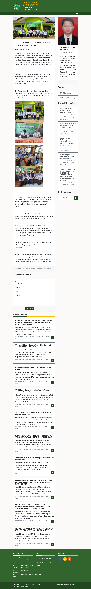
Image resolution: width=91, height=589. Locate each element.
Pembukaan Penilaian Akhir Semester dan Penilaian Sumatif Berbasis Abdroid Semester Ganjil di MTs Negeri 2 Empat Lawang (33, 322)
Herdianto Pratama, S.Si (71, 584)
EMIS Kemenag (65, 93)
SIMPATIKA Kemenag (67, 98)
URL (16, 291)
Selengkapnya (68, 82)
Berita (39, 566)
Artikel (49, 562)
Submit (30, 308)
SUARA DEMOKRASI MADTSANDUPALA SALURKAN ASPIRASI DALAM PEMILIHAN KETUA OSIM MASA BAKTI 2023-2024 (34, 482)
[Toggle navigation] (77, 13)
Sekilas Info (40, 562)
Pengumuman (46, 558)
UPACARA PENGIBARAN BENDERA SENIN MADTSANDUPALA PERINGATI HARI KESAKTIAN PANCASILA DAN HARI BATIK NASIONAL (32, 506)
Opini (38, 558)
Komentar (18, 296)
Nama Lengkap (18, 283)
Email (17, 287)
